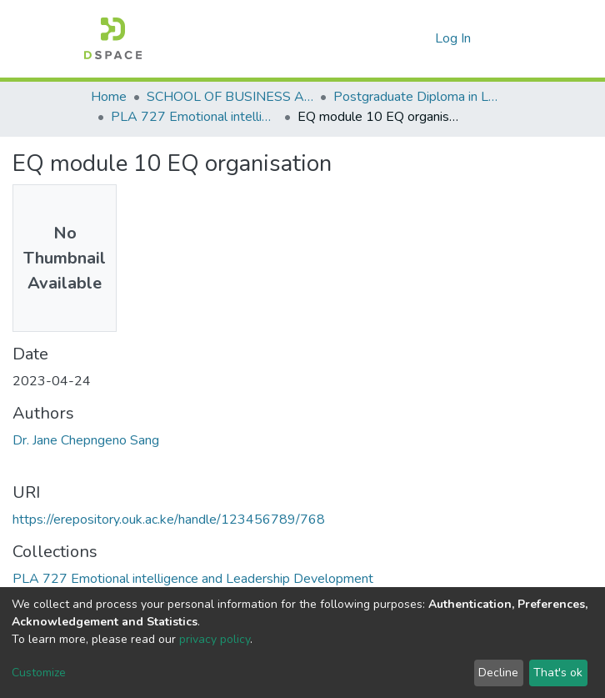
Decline (498, 672)
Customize (39, 672)
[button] (418, 38)
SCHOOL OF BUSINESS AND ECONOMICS (230, 97)
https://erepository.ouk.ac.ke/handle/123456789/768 (168, 519)
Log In (454, 38)
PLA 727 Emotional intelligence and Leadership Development (194, 117)
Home (109, 97)
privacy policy (214, 639)
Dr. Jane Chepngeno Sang (85, 440)
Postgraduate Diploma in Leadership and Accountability (416, 97)
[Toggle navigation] (504, 38)
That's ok (557, 672)
